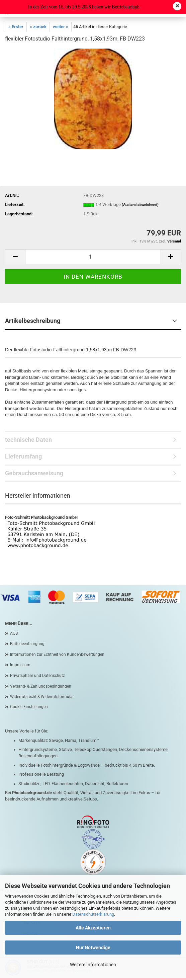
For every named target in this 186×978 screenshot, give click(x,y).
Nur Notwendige (93, 947)
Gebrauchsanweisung (34, 473)
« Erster (15, 26)
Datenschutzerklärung (93, 914)
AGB (14, 633)
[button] (15, 256)
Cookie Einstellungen (29, 706)
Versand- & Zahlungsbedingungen (40, 686)
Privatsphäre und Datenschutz (37, 675)
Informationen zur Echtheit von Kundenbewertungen (57, 654)
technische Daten (28, 439)
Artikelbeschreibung (32, 320)
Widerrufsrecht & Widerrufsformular (42, 696)
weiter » (60, 26)
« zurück (38, 26)
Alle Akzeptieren (93, 927)
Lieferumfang (23, 456)
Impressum (20, 664)
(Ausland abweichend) (140, 205)
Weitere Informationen (93, 964)
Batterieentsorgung (27, 643)
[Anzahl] (93, 256)
